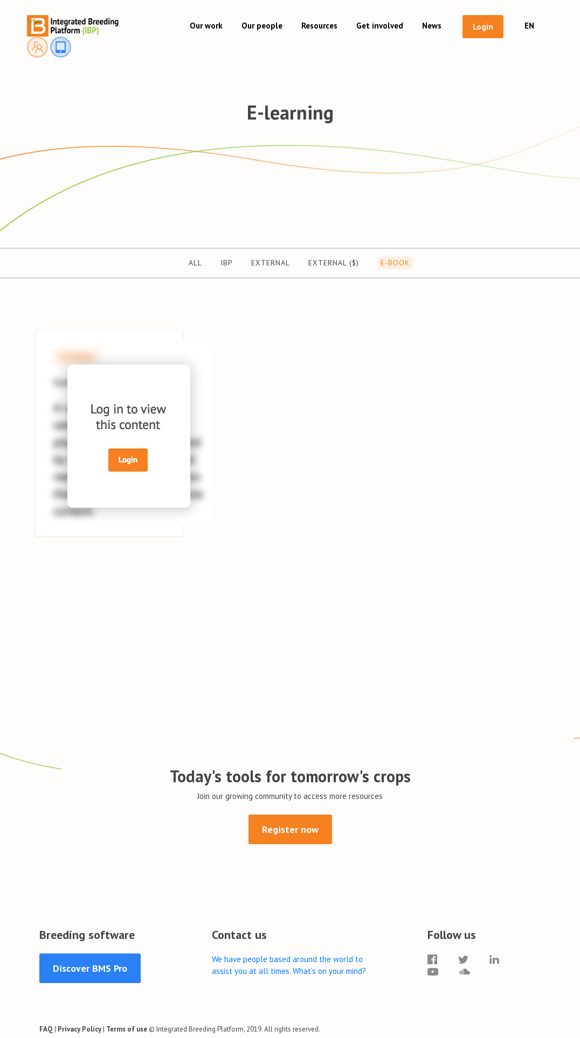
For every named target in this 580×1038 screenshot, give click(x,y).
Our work (206, 25)
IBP (226, 263)
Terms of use (126, 1029)
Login (483, 27)
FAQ (46, 1029)
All (195, 263)
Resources (319, 25)
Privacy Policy (79, 1029)
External (270, 263)
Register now (290, 829)
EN (529, 25)
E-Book (395, 263)
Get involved (379, 25)
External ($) (333, 263)
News (431, 25)
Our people (261, 25)
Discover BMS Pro (90, 968)
